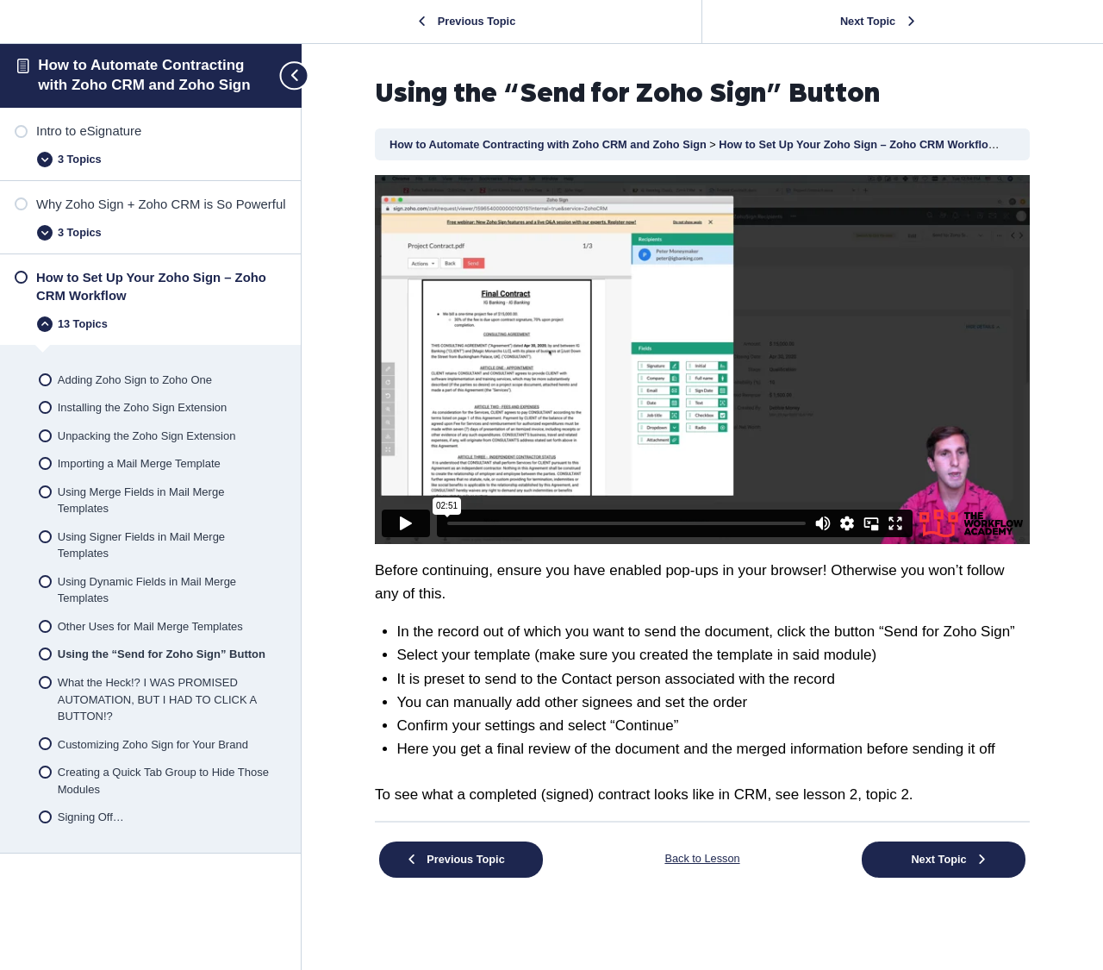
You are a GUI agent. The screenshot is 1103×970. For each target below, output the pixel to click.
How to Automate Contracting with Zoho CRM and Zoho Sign (549, 144)
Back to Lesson (701, 858)
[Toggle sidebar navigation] (287, 75)
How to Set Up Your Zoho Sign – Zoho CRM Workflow (859, 144)
